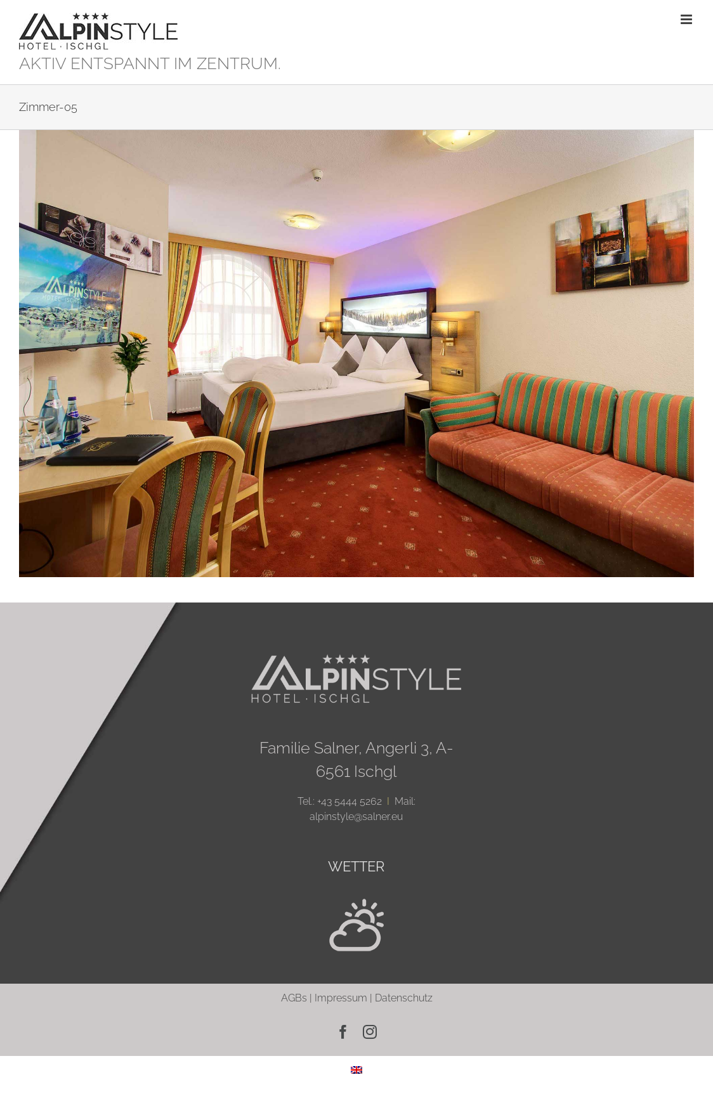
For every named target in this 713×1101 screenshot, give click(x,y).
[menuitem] (356, 1069)
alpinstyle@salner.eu (356, 817)
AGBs (294, 998)
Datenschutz (404, 998)
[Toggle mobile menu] (687, 19)
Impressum (341, 998)
